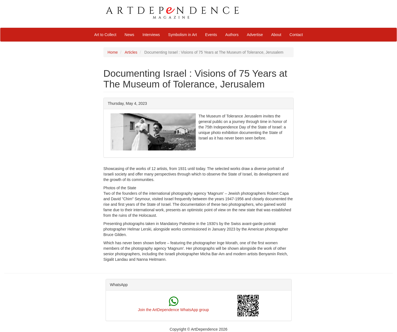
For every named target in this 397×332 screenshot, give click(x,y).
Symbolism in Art (182, 34)
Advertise (255, 34)
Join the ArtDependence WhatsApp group (173, 310)
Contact (296, 34)
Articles (131, 52)
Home (113, 52)
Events (211, 34)
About (276, 34)
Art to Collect (105, 34)
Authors (231, 34)
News (129, 34)
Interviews (151, 34)
